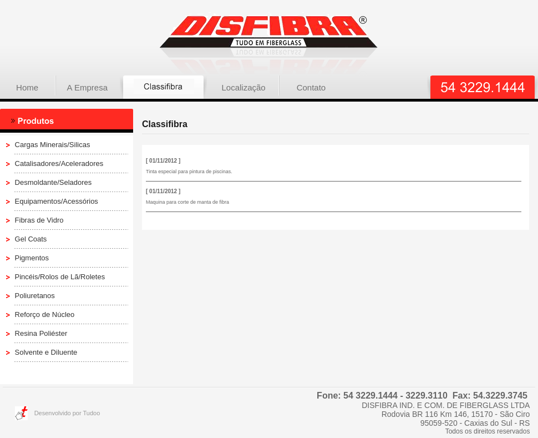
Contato (311, 87)
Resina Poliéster (41, 333)
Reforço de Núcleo (45, 314)
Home (27, 87)
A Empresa (87, 87)
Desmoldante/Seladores (53, 182)
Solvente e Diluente (46, 352)
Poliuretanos (35, 295)
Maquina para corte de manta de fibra (187, 202)
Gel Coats (31, 239)
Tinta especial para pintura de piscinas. (189, 171)
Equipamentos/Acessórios (56, 201)
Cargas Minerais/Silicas (52, 144)
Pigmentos (32, 258)
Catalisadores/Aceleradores (59, 163)
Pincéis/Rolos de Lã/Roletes (60, 277)
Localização (243, 87)
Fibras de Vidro (39, 220)
